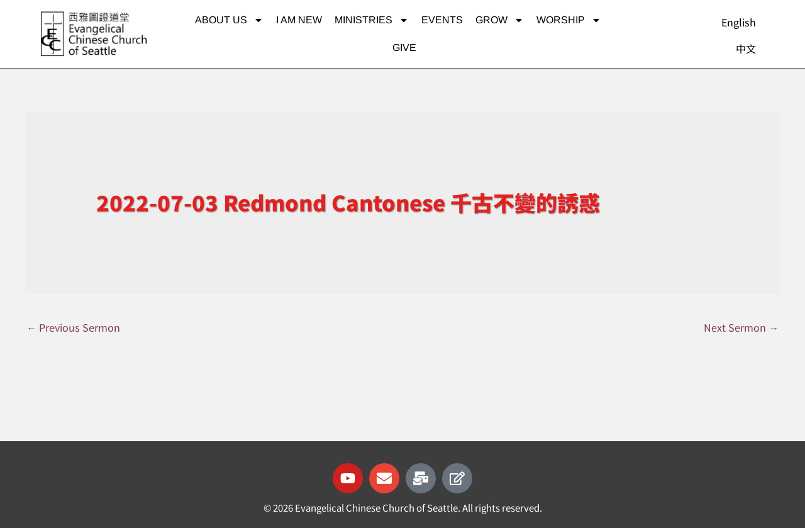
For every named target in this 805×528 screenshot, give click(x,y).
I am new (299, 19)
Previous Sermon (75, 327)
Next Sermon (740, 327)
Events (442, 19)
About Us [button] (229, 20)
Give (404, 47)
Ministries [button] (372, 20)
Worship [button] (568, 20)
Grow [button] (499, 20)
